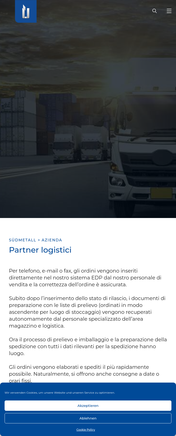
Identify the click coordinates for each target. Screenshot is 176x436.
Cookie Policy (85, 429)
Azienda (52, 240)
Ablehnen (88, 418)
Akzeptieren (88, 405)
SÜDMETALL (22, 240)
